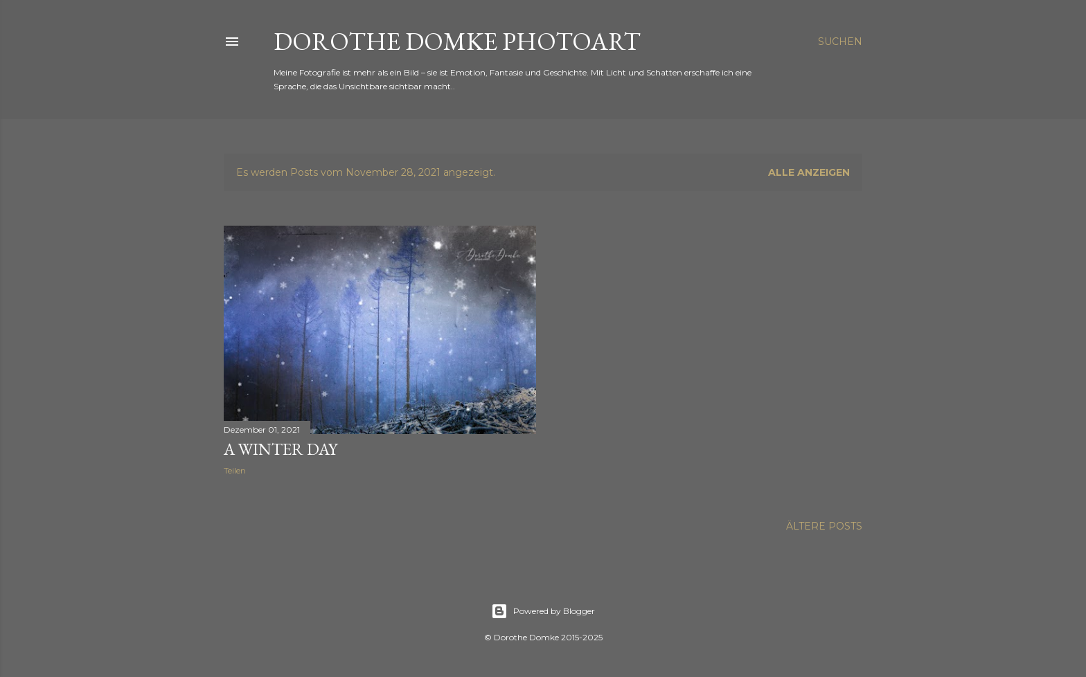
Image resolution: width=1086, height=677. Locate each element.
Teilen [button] (235, 470)
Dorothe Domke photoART (457, 41)
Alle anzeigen (809, 172)
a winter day (280, 449)
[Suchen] (840, 41)
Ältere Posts (824, 526)
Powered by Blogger (543, 611)
